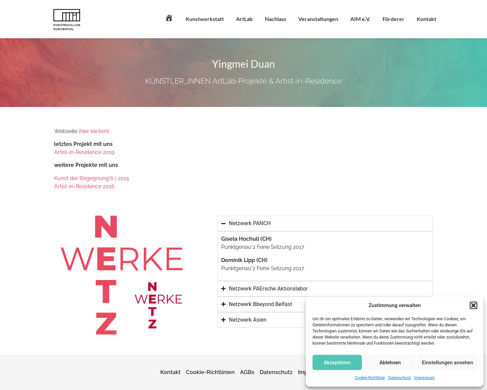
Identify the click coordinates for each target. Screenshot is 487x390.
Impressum (424, 377)
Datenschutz (399, 377)
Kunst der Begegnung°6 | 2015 (91, 178)
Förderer (393, 19)
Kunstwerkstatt (205, 19)
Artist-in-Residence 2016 (84, 186)
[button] (473, 305)
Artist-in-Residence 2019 (84, 152)
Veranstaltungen (318, 19)
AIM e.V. (360, 19)
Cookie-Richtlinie (370, 377)
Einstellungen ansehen (447, 363)
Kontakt (426, 19)
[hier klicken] (94, 131)
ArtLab (244, 19)
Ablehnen (390, 363)
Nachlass (275, 19)
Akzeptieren (337, 363)
